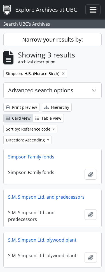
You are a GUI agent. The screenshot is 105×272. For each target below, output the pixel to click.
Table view (48, 118)
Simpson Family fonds (31, 157)
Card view (18, 118)
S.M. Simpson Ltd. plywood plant (42, 240)
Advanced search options (40, 90)
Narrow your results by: (52, 39)
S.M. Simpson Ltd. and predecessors (46, 197)
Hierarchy (56, 107)
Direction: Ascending (26, 140)
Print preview (21, 107)
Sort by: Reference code (29, 129)
